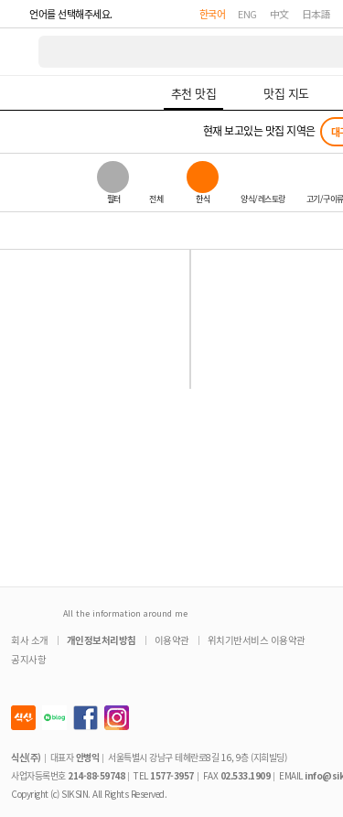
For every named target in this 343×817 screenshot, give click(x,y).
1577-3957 (172, 775)
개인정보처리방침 (101, 640)
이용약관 (172, 640)
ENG (247, 13)
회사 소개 (29, 640)
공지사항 (28, 659)
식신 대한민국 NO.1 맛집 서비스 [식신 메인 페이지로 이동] (20, 52)
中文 (279, 13)
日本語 (316, 13)
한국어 (212, 13)
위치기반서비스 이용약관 (256, 640)
